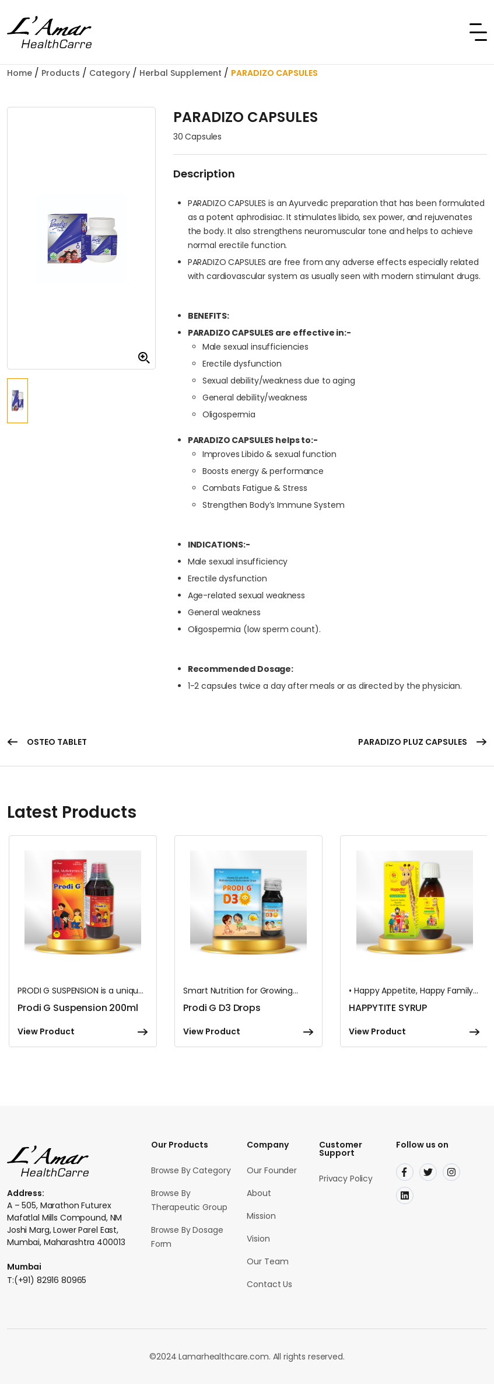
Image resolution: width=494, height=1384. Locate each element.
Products (60, 73)
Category (109, 73)
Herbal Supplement (180, 73)
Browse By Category (190, 1170)
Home (19, 73)
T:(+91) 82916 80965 (46, 1280)
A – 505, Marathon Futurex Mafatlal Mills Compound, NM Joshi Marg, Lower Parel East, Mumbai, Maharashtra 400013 (66, 1224)
